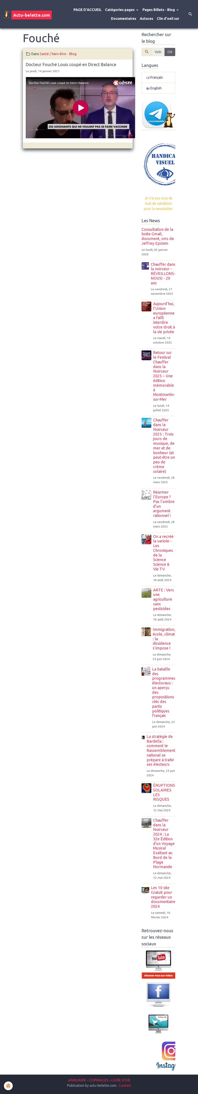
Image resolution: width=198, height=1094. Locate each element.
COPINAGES (98, 1080)
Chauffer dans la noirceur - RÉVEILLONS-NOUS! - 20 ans (163, 273)
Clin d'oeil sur (168, 18)
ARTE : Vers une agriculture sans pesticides (163, 599)
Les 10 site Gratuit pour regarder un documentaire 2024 (163, 897)
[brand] (25, 14)
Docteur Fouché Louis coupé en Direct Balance (71, 64)
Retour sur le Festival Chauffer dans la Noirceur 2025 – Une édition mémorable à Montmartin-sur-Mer (164, 375)
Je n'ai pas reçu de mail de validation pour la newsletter (158, 203)
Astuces (146, 18)
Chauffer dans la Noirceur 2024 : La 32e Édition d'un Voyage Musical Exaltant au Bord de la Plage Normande (164, 843)
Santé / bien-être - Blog (58, 54)
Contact (125, 1085)
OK (170, 52)
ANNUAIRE (77, 1080)
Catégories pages (120, 10)
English (154, 88)
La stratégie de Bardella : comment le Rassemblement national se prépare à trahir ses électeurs (161, 750)
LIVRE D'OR (120, 1080)
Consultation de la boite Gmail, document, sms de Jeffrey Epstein (158, 236)
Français (154, 77)
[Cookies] (8, 1085)
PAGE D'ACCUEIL (88, 10)
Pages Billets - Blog (159, 10)
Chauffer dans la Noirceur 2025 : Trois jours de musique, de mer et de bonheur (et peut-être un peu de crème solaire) (164, 445)
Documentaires (123, 18)
